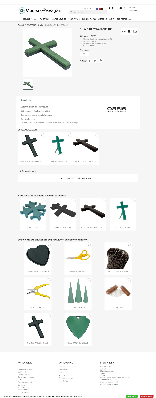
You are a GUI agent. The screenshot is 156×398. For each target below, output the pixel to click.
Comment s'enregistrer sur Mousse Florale (24, 387)
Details (80, 396)
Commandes (63, 370)
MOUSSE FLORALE (30, 19)
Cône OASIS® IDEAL (78, 307)
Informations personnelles (69, 367)
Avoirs (61, 372)
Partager (89, 60)
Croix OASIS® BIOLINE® (58, 162)
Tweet (95, 60)
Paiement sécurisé (25, 382)
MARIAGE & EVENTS (58, 19)
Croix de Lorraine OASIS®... (63, 227)
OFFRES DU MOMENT (106, 19)
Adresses (62, 375)
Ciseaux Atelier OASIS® (77, 272)
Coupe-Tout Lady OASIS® (38, 307)
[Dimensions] (84, 54)
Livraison (21, 367)
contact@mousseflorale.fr (110, 384)
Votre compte (66, 363)
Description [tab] (26, 100)
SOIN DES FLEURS (89, 19)
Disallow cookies (146, 396)
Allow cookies (132, 396)
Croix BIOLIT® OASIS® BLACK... (31, 162)
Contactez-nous (24, 392)
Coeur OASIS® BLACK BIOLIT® (38, 272)
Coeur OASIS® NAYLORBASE (78, 343)
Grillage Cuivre (118, 307)
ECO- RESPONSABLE (124, 19)
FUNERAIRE (44, 19)
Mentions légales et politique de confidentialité (25, 372)
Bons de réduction (66, 378)
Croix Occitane (33, 227)
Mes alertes (63, 381)
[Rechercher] (88, 12)
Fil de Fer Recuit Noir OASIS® (118, 272)
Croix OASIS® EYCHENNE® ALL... (85, 162)
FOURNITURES (74, 19)
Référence (84, 36)
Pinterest (100, 60)
